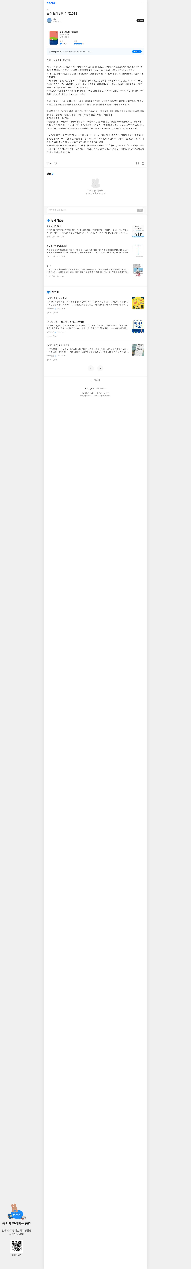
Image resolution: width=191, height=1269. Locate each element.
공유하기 (143, 163)
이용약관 (99, 393)
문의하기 (106, 393)
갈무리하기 (137, 163)
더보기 (143, 3)
